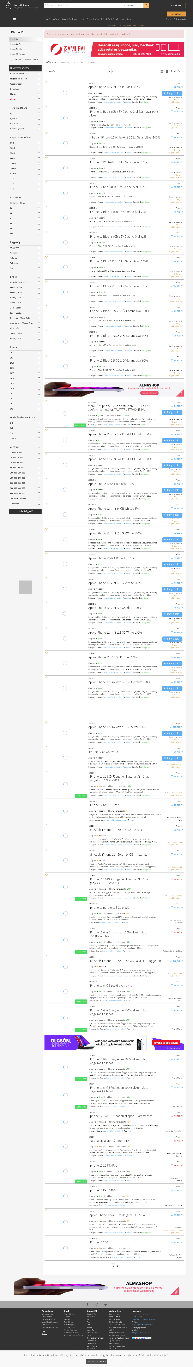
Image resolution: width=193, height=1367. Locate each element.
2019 (25, 383)
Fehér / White (25, 287)
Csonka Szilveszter (178, 921)
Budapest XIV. (94, 1029)
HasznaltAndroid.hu (50, 1327)
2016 (25, 368)
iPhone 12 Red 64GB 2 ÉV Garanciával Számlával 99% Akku (123, 114)
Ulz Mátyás (178, 1205)
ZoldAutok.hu (47, 1324)
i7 (25, 218)
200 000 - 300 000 (25, 483)
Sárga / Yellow (25, 333)
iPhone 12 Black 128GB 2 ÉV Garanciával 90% (118, 336)
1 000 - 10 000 (25, 452)
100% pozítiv (145, 102)
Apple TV (106, 19)
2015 (25, 363)
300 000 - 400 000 (25, 488)
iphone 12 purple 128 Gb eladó (109, 908)
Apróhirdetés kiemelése (119, 1338)
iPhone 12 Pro (15, 44)
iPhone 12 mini (16, 49)
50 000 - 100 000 (25, 468)
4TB (25, 189)
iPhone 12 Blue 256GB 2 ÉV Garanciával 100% (118, 261)
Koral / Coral (25, 338)
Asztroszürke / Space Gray (25, 323)
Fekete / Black (25, 292)
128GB (25, 163)
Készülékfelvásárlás (141, 25)
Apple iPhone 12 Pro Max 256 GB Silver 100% (117, 727)
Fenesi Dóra (178, 1131)
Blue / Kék (25, 328)
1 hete (25, 433)
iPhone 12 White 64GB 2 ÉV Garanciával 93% (118, 162)
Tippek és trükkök (71, 1332)
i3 (25, 208)
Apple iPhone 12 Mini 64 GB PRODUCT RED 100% (120, 434)
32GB (25, 153)
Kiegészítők (66, 19)
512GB (25, 173)
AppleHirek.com (48, 1319)
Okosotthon (91, 1335)
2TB (25, 184)
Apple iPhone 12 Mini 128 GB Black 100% (114, 608)
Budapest (91, 102)
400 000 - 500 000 (25, 493)
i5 (25, 213)
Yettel (25, 268)
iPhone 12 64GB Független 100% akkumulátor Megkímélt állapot (119, 1012)
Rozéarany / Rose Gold (25, 318)
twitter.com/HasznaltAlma (142, 1324)
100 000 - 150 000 (25, 473)
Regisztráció (181, 19)
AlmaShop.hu (47, 1317)
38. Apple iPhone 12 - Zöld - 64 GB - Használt (118, 855)
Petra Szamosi (179, 1179)
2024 (25, 409)
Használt (25, 123)
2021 (25, 393)
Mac (75, 19)
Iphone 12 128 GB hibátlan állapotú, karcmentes (120, 1116)
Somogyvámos (94, 820)
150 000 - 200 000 (25, 478)
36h (25, 428)
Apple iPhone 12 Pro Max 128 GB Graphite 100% (119, 682)
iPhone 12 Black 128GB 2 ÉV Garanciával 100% (119, 311)
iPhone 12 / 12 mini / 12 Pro (26, 59)
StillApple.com (47, 1314)
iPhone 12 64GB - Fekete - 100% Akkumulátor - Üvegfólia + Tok (119, 934)
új (25, 113)
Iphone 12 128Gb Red (103, 1166)
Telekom (25, 263)
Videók (67, 1317)
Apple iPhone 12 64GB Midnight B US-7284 (117, 1215)
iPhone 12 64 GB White (103, 752)
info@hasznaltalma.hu (141, 1332)
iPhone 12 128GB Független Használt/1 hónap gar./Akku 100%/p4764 (119, 881)
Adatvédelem (114, 1319)
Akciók (115, 19)
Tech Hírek (68, 1322)
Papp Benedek (179, 1256)
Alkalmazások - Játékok (74, 1335)
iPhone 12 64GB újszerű (104, 805)
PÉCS (91, 923)
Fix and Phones (177, 1029)
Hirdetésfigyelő (25, 511)
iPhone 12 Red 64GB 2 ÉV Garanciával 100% (117, 187)
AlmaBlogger (69, 1324)
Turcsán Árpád (179, 999)
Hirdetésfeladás (176, 14)
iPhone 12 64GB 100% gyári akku (110, 986)
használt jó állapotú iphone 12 (109, 1141)
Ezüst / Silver (25, 297)
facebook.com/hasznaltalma (143, 1319)
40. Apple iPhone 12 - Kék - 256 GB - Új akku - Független (125, 961)
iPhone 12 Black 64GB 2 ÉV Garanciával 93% (117, 212)
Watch (97, 19)
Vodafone (25, 253)
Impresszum (114, 1314)
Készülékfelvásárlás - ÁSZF (118, 1329)
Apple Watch (92, 1332)
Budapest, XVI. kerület (97, 1257)
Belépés (169, 19)
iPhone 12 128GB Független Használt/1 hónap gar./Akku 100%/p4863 (119, 778)
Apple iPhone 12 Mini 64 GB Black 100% (114, 87)
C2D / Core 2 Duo (25, 203)
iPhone (89, 19)
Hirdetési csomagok (117, 1335)
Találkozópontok (124, 25)
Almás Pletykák (70, 1330)
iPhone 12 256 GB (100, 1242)
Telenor (25, 258)
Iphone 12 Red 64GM (102, 1190)
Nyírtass (92, 951)
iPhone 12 (128, 5)
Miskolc (92, 1001)
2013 (25, 352)
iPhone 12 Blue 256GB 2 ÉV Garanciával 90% (118, 286)
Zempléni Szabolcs (179, 1154)
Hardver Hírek (70, 1327)
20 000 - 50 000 (25, 462)
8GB (25, 143)
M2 (25, 233)
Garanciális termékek (25, 73)
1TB (25, 178)
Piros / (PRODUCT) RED (25, 282)
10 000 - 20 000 (25, 457)
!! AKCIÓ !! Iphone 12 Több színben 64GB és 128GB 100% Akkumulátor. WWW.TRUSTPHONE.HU (120, 408)
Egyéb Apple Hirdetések (92, 1347)
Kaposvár (92, 1131)
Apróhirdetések (52, 19)
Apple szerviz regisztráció (114, 1342)
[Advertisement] (115, 709)
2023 (25, 404)
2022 (25, 398)
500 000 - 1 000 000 (25, 498)
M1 (25, 228)
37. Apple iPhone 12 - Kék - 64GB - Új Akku (116, 830)
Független (25, 248)
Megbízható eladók (25, 79)
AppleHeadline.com (50, 1322)
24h (25, 423)
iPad (82, 19)
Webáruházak (25, 84)
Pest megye (93, 1205)
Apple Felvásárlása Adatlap (117, 1347)
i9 (25, 223)
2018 (25, 378)
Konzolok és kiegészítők (92, 1342)
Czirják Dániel (177, 951)
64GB (25, 158)
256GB (25, 168)
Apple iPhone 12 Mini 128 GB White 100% (115, 533)
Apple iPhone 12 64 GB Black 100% (111, 484)
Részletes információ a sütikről (153, 1355)
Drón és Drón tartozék (95, 1338)
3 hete (25, 438)
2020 (25, 388)
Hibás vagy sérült (25, 128)
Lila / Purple (25, 313)
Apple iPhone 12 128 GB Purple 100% (112, 657)
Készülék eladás (176, 5)
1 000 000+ (25, 503)
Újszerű (25, 118)
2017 (25, 373)
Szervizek (112, 25)
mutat (128, 102)
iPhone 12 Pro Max (17, 54)
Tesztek (67, 1319)
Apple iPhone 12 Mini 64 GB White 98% (113, 509)
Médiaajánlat (114, 1317)
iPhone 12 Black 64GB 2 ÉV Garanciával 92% (117, 237)
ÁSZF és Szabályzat (117, 1324)
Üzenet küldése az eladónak (112, 102)
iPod (88, 1324)
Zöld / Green (25, 308)
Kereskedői (25, 89)
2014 (25, 358)
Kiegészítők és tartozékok (92, 1315)
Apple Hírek (126, 19)
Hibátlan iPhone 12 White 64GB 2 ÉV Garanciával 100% (124, 138)
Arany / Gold (25, 302)
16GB (25, 148)
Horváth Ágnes (179, 819)
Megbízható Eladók (117, 1332)
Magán (25, 94)
